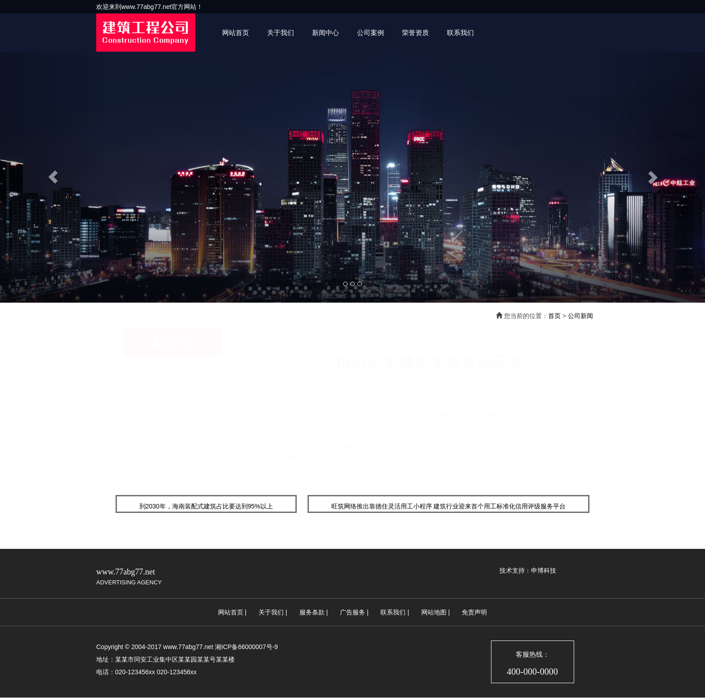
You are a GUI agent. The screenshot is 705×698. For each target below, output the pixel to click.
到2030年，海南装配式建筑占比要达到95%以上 (206, 506)
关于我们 (280, 32)
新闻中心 (325, 32)
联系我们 (460, 32)
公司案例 (370, 32)
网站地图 (433, 612)
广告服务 (352, 612)
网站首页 (235, 32)
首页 (554, 315)
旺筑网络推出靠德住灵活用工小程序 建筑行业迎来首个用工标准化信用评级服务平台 (448, 506)
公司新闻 (580, 315)
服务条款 (312, 612)
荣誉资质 (415, 32)
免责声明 (474, 612)
